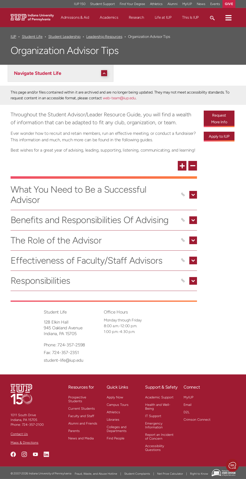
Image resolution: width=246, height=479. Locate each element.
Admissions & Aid (75, 17)
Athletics (113, 412)
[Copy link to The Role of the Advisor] (183, 240)
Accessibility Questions (154, 448)
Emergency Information (154, 425)
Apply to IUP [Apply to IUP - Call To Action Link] (219, 136)
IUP (13, 36)
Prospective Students (77, 399)
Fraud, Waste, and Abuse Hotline (96, 473)
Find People (115, 438)
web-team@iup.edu (119, 98)
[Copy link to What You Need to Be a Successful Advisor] (183, 195)
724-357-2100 (33, 425)
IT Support (153, 416)
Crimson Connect (197, 420)
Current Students (81, 409)
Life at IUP (163, 17)
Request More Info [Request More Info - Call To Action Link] (219, 118)
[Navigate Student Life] (62, 73)
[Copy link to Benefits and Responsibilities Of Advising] (183, 220)
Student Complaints (137, 473)
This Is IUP (190, 17)
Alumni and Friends (82, 423)
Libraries (113, 420)
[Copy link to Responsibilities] (183, 281)
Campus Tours (118, 405)
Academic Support (159, 397)
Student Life (32, 36)
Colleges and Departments (117, 429)
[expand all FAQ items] (182, 166)
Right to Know (199, 473)
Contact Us (19, 434)
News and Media (81, 438)
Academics (109, 17)
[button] (228, 17)
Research (136, 17)
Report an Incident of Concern (159, 437)
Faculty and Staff (81, 416)
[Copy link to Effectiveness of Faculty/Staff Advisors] (183, 260)
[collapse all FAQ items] (192, 166)
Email (187, 405)
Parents (74, 431)
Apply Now (115, 397)
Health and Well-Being (157, 407)
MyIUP (188, 397)
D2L (187, 412)
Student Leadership (64, 36)
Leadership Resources (104, 36)
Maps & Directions (24, 443)
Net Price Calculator (170, 473)
